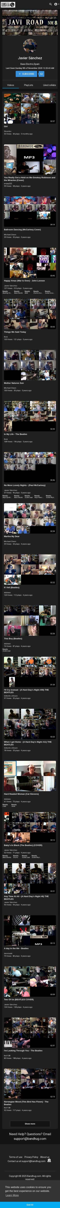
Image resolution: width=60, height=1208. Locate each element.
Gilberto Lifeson (11, 696)
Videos (10, 85)
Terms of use (15, 1157)
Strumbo (7, 131)
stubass (7, 593)
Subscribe (26, 74)
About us (44, 1157)
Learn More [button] (12, 1195)
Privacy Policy (31, 1157)
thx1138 (7, 1056)
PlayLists (28, 85)
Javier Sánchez (30, 58)
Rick (6, 337)
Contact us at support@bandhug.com (26, 1161)
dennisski (8, 953)
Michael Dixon (10, 235)
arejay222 (8, 184)
